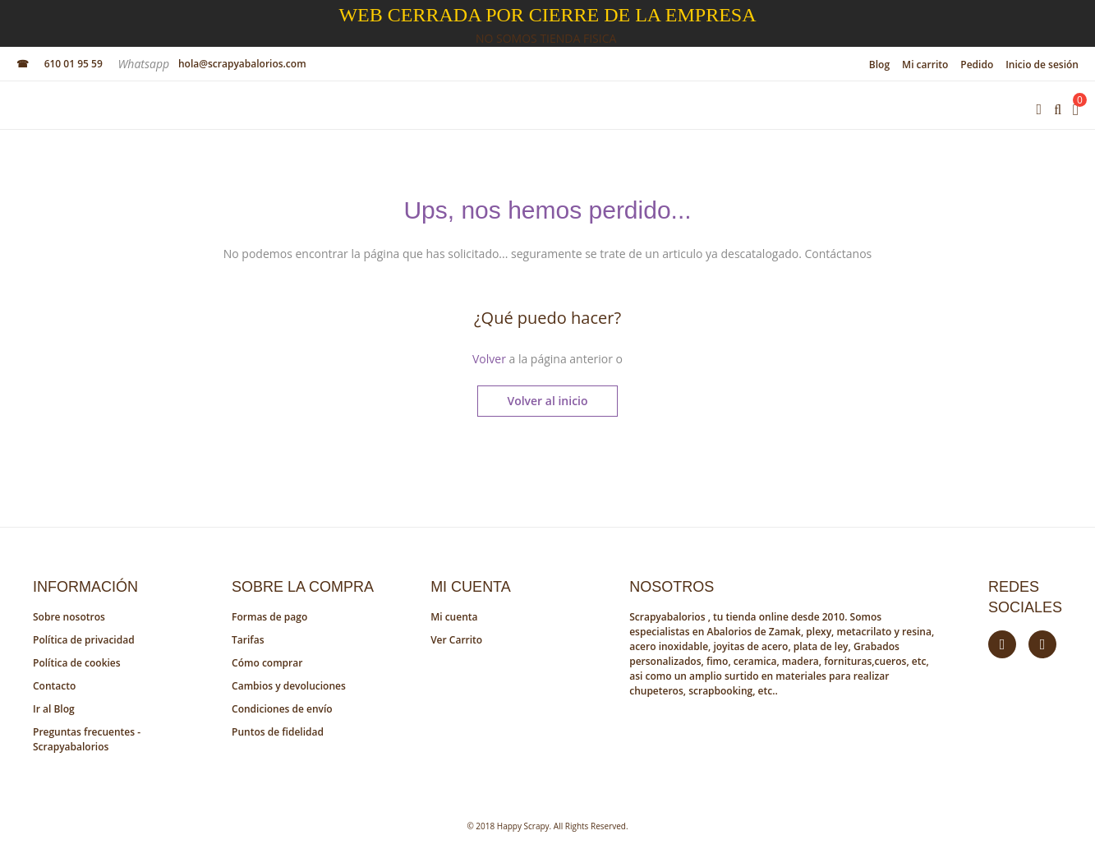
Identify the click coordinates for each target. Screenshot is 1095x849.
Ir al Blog (54, 709)
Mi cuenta (453, 617)
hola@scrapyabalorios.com (242, 64)
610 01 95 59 (73, 64)
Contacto (54, 686)
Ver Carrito (456, 640)
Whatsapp (144, 64)
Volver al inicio (547, 400)
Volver (489, 359)
